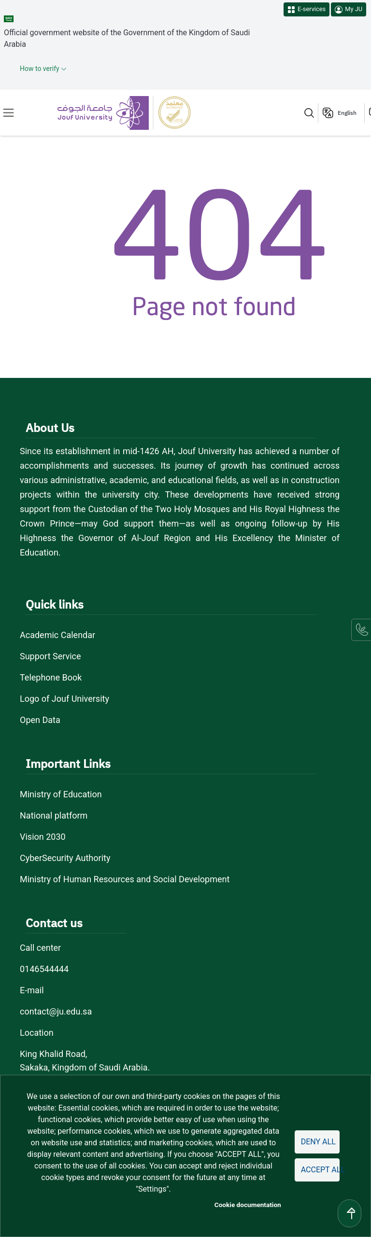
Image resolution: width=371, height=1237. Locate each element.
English (347, 113)
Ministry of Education (61, 794)
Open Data (40, 720)
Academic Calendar (57, 635)
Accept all (320, 1169)
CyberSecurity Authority (65, 858)
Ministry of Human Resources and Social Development (124, 879)
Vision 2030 (43, 837)
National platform (53, 815)
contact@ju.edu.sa (56, 1011)
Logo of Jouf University (64, 699)
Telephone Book (51, 677)
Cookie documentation (247, 1205)
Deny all (318, 1141)
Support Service (50, 656)
